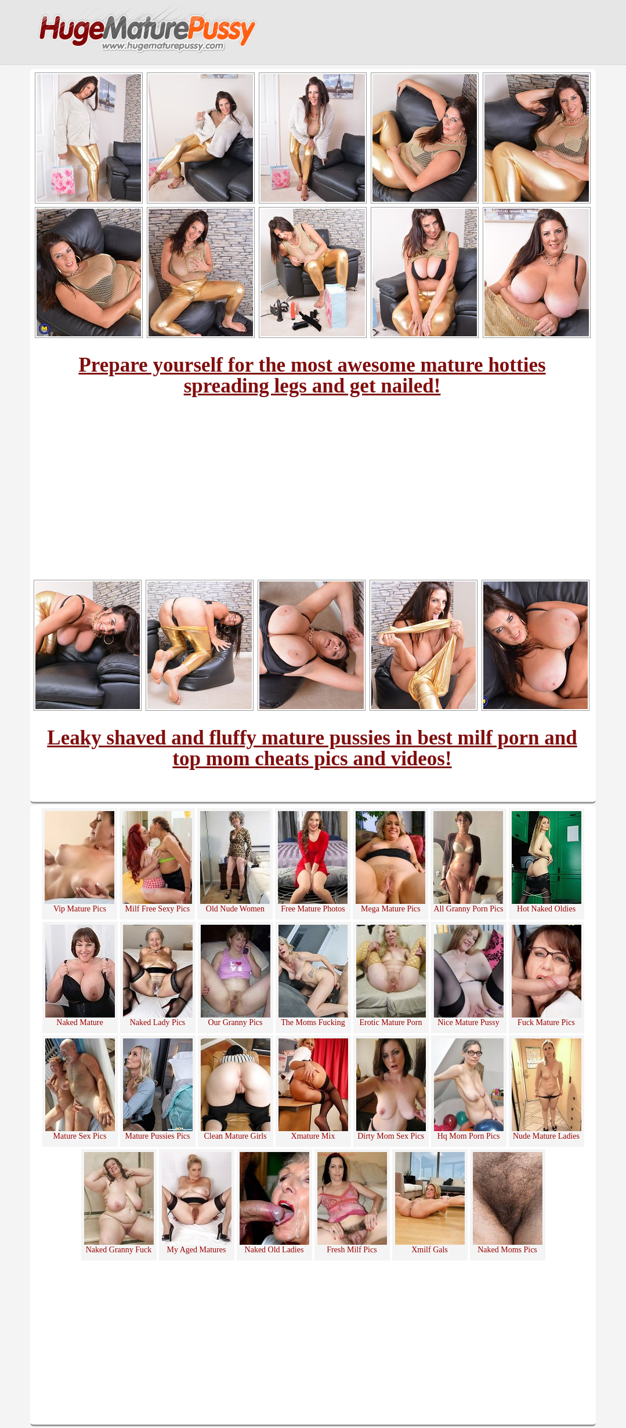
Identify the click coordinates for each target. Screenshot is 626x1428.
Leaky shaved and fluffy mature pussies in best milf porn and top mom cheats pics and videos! (312, 748)
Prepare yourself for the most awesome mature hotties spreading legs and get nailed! (311, 375)
